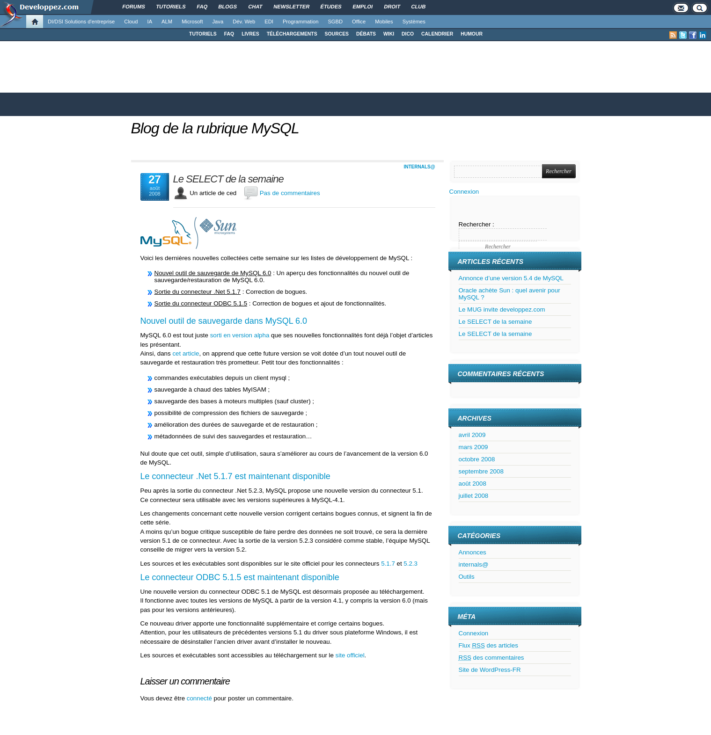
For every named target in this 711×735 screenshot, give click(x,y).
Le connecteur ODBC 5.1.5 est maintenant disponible (239, 577)
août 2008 (472, 483)
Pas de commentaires (290, 192)
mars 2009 (473, 447)
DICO (408, 33)
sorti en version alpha (240, 335)
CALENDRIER (437, 33)
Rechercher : (476, 224)
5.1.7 (388, 563)
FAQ (229, 33)
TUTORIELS (203, 33)
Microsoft (192, 21)
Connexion (464, 191)
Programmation (300, 21)
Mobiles (384, 21)
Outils (467, 576)
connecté (200, 698)
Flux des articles (488, 645)
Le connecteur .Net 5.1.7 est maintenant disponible (235, 476)
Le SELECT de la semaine (228, 179)
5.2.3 (410, 563)
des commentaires (491, 657)
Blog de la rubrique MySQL (215, 128)
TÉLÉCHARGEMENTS (292, 33)
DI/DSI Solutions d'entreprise (81, 21)
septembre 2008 (481, 471)
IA (150, 21)
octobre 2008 (477, 459)
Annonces (472, 552)
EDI (268, 21)
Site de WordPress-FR (490, 669)
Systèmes (414, 21)
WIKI (388, 33)
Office (359, 21)
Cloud (131, 21)
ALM (166, 21)
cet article (185, 353)
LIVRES (250, 33)
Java (218, 21)
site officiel (350, 655)
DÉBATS (366, 33)
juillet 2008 (474, 495)
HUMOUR (472, 33)
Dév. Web (244, 21)
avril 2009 (472, 434)
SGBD (335, 21)
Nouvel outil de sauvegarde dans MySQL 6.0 (224, 321)
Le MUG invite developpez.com (502, 309)
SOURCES (337, 33)
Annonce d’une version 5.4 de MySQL (511, 278)
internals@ (419, 166)
